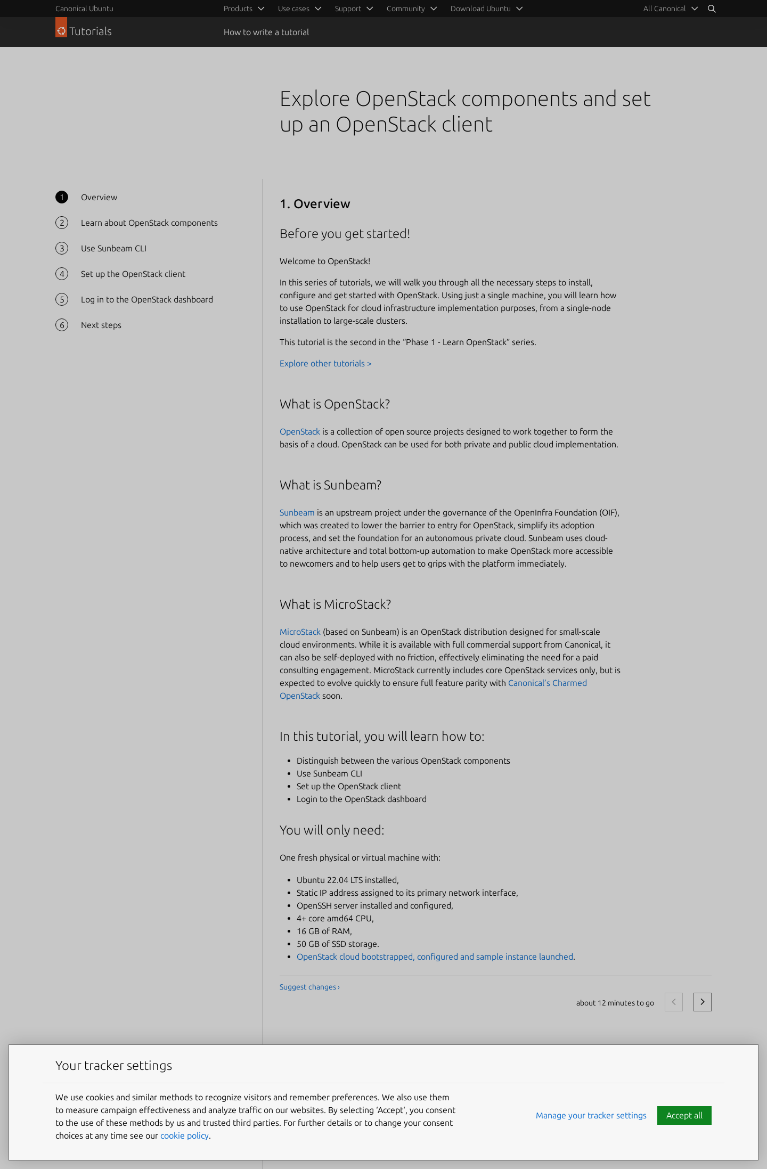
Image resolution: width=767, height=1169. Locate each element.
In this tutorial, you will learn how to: (382, 736)
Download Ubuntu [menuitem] (481, 8)
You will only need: (332, 830)
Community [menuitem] (406, 8)
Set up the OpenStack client (133, 274)
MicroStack (300, 631)
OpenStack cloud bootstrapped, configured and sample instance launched (435, 956)
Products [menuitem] (238, 8)
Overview (99, 197)
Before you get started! (345, 233)
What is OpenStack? (335, 404)
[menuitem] (669, 8)
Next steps (101, 325)
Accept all (684, 1115)
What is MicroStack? (335, 604)
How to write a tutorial (266, 32)
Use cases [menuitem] (293, 8)
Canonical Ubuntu (84, 8)
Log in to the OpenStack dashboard (147, 299)
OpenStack (300, 431)
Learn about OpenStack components (149, 222)
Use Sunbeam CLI (113, 248)
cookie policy (184, 1135)
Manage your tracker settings (591, 1115)
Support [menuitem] (348, 8)
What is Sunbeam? (330, 485)
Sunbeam (297, 512)
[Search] (711, 8)
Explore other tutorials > (326, 363)
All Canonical (664, 8)
